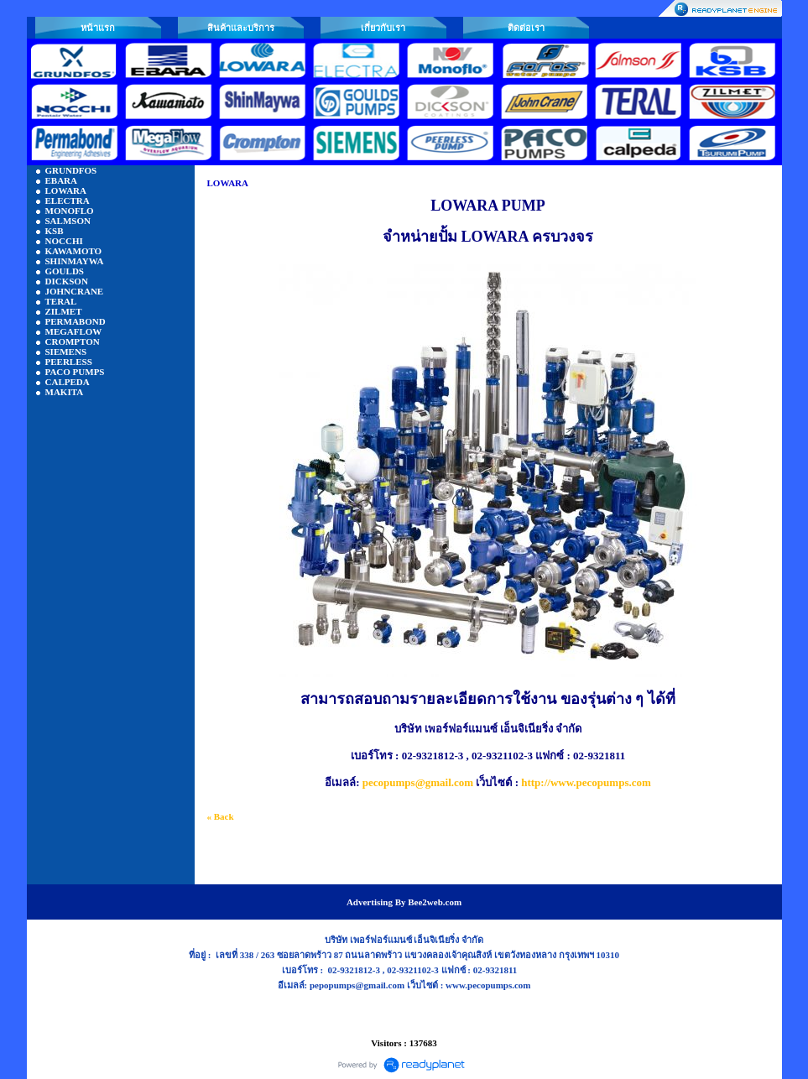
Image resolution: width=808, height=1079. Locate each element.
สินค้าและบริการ (240, 28)
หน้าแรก (98, 28)
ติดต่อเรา (526, 28)
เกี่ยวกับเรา (383, 28)
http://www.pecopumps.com (586, 782)
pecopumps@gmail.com (417, 782)
